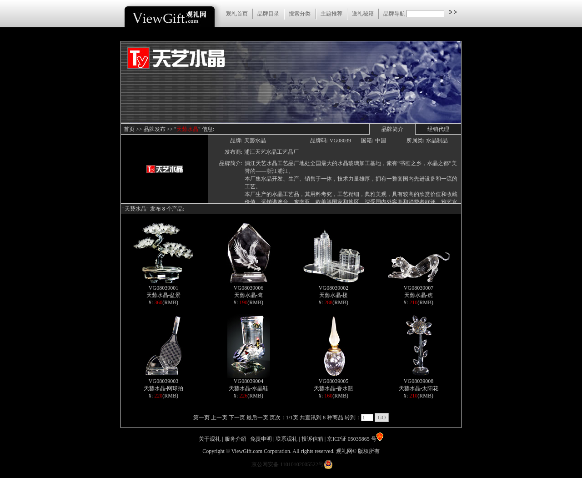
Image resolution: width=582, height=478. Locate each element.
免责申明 (261, 439)
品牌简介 (392, 129)
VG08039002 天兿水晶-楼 (334, 289)
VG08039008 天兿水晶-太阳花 (419, 382)
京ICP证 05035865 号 (355, 439)
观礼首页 (237, 13)
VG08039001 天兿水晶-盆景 (163, 289)
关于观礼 (210, 439)
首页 (129, 129)
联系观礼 (286, 439)
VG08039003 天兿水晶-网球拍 (163, 382)
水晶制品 (437, 140)
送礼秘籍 (363, 13)
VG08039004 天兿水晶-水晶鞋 (248, 382)
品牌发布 (155, 129)
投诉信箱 (312, 439)
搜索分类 (300, 13)
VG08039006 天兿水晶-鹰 (248, 289)
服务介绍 (235, 439)
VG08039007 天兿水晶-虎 (419, 289)
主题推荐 (331, 13)
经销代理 (438, 129)
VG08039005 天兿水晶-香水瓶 (334, 382)
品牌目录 (268, 13)
